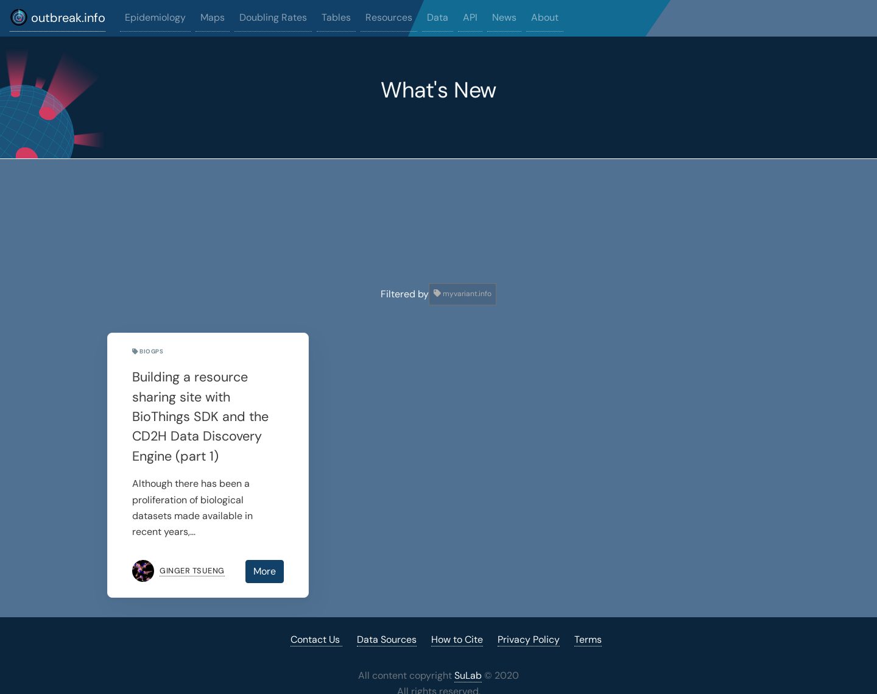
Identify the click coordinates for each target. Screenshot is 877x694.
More (264, 571)
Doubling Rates (273, 17)
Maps (212, 17)
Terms (588, 639)
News (504, 17)
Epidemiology (155, 17)
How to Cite (457, 639)
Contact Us (316, 639)
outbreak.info (57, 17)
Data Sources (387, 639)
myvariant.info (462, 294)
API (470, 17)
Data (437, 17)
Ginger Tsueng (192, 570)
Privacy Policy (529, 639)
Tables (336, 17)
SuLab (468, 675)
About (544, 17)
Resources (388, 17)
